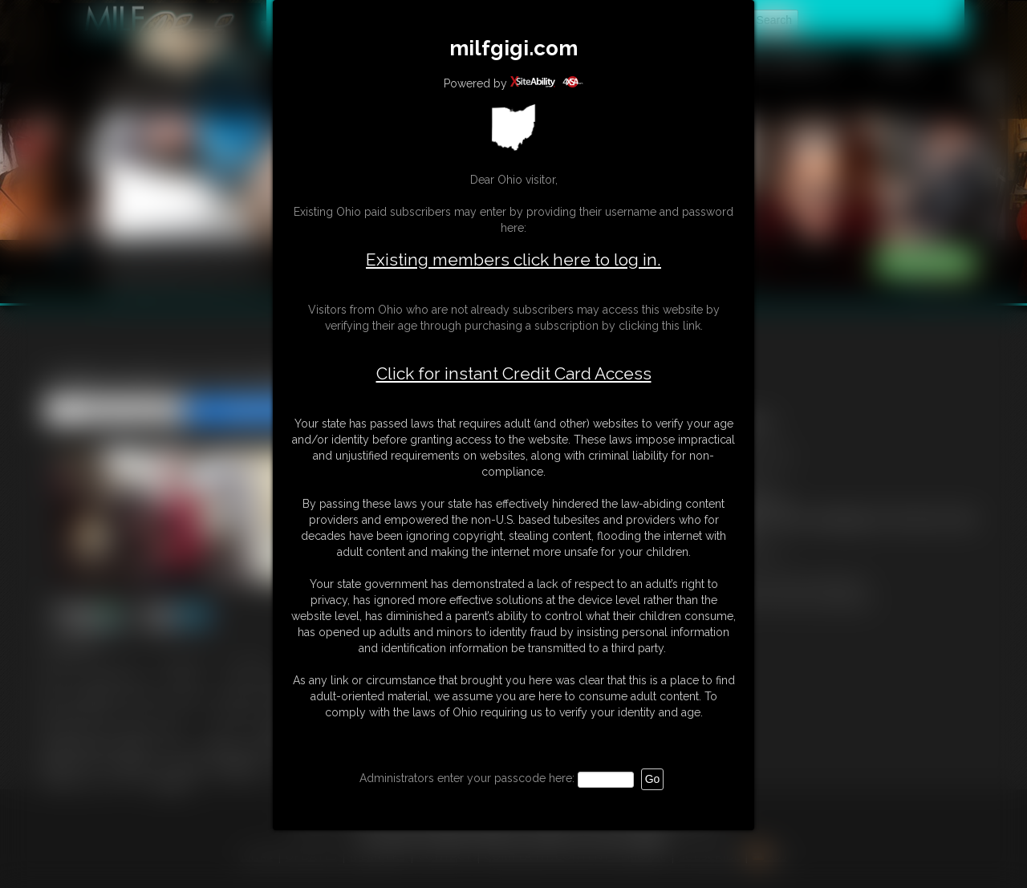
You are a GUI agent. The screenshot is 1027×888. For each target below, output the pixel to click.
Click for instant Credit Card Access (514, 374)
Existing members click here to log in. (513, 259)
